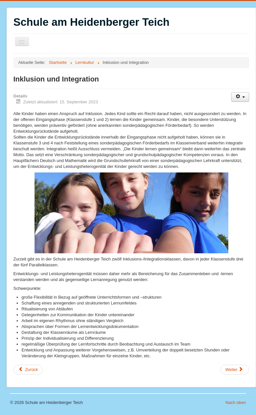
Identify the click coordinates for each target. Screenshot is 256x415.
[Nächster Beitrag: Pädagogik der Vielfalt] (234, 370)
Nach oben (235, 402)
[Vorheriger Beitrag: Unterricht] (28, 370)
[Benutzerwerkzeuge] (240, 97)
